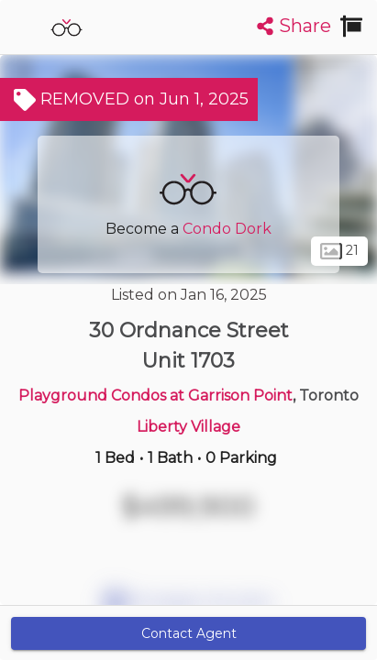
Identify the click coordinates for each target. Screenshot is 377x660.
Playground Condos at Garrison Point (155, 395)
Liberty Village (188, 426)
